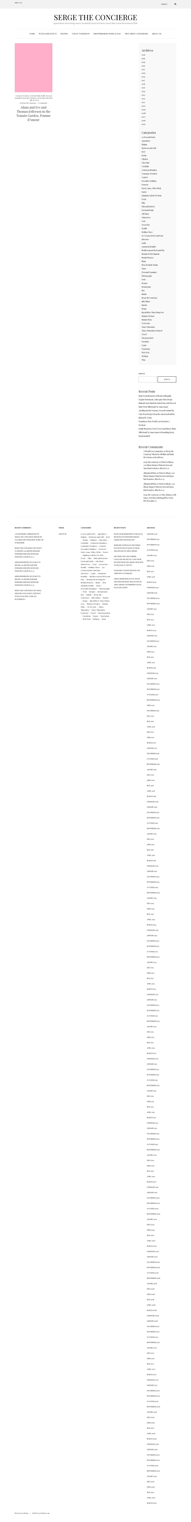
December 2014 (153, 877)
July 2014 (150, 903)
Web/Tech (49, 98)
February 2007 (153, 1380)
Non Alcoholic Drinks (150, 265)
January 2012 (152, 1064)
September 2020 (153, 700)
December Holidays (149, 181)
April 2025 (151, 577)
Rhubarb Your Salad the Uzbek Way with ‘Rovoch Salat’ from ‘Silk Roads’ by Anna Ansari (127, 548)
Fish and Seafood (148, 206)
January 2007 (152, 1385)
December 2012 (153, 1005)
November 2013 (153, 946)
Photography (147, 276)
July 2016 (150, 775)
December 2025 (153, 539)
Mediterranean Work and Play (153, 250)
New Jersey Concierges (136, 33)
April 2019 (151, 727)
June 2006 (151, 1423)
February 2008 (153, 1316)
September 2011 (153, 1085)
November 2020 (153, 689)
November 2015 (153, 818)
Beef (143, 152)
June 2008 (151, 1294)
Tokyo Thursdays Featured (152, 331)
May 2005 (150, 1492)
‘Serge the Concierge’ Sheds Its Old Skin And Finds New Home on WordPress (158, 454)
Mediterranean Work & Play (107, 33)
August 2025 (152, 555)
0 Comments (42, 103)
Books (144, 155)
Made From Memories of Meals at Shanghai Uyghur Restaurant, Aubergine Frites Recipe (128, 537)
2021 (143, 69)
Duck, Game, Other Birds (151, 188)
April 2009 (151, 1241)
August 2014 (152, 898)
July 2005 (150, 1482)
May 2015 (150, 850)
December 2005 (153, 1455)
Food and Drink (35, 96)
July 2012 (150, 1032)
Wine (143, 360)
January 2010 (152, 1192)
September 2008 (153, 1278)
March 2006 (152, 1439)
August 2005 (152, 1476)
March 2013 (151, 989)
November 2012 (153, 1010)
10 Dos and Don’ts (48, 33)
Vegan (144, 345)
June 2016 (150, 780)
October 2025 (152, 550)
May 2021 (150, 657)
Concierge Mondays (149, 170)
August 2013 (151, 962)
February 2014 (152, 930)
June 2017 (150, 737)
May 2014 (150, 914)
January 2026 (152, 534)
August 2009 (152, 1219)
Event (144, 199)
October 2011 (152, 1080)
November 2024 (153, 603)
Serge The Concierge (95, 17)
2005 (143, 124)
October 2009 (152, 1208)
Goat (143, 221)
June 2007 (151, 1358)
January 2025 (152, 593)
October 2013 (152, 951)
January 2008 (152, 1321)
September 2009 (153, 1214)
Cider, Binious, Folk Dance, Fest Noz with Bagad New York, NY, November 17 (159, 498)
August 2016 (152, 769)
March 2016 (151, 796)
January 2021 (152, 678)
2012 (143, 98)
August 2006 (152, 1412)
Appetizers (146, 141)
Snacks (144, 305)
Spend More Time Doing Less (153, 312)
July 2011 (150, 1096)
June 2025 (150, 566)
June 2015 (150, 844)
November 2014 (153, 882)
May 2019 (150, 721)
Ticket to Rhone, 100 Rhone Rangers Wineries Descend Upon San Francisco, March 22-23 (158, 465)
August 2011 (151, 1091)
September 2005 (153, 1471)
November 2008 (153, 1267)
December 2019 (153, 711)
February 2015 (152, 866)
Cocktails (145, 166)
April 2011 (151, 1112)
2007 (143, 117)
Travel (144, 334)
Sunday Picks (147, 320)
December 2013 (153, 941)
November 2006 (153, 1396)
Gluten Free (146, 217)
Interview (145, 239)
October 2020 (152, 694)
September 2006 (153, 1407)
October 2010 (152, 1144)
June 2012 (150, 1037)
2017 (143, 80)
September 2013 (153, 957)
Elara (16, 1513)
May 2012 (150, 1042)
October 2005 (152, 1465)
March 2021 (151, 668)
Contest (145, 177)
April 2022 (151, 625)
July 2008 (150, 1289)
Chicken (145, 159)
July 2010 (150, 1160)
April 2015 (151, 855)
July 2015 (150, 839)
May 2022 (150, 620)
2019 (143, 77)
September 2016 (153, 764)
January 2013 (152, 1000)
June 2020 (151, 705)
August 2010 (152, 1155)
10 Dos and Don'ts (148, 137)
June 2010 (150, 1166)
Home (32, 33)
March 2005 (151, 1503)
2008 (144, 113)
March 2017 (151, 743)
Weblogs (145, 356)
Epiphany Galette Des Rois (151, 195)
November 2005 (153, 1460)
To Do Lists (41, 98)
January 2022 (152, 636)
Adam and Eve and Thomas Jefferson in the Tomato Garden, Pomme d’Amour (33, 113)
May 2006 (150, 1428)
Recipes (64, 33)
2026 (143, 55)
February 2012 (152, 1059)
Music (144, 261)
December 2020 (153, 684)
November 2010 (153, 1139)
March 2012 (151, 1053)
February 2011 (152, 1123)
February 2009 (153, 1251)
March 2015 (151, 860)
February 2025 (152, 587)
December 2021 (153, 641)
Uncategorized (147, 338)
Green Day (146, 225)
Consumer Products (22, 96)
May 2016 (150, 785)
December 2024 (153, 598)
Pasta (144, 268)
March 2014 (151, 925)
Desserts (145, 184)
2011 (143, 102)
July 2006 (150, 1417)
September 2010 (153, 1150)
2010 (143, 106)
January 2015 (152, 871)
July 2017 (150, 732)
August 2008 (152, 1283)
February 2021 (152, 673)
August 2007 (152, 1348)
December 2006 (153, 1390)
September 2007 (153, 1342)
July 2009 (150, 1225)
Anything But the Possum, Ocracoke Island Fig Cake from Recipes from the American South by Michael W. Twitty (157, 414)
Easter (144, 192)
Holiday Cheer (147, 232)
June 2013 (150, 973)
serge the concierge (150, 462)
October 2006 (152, 1401)
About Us (18, 3)
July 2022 (150, 614)
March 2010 (151, 1182)
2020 (143, 73)
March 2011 (151, 1117)
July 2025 (150, 561)
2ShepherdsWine (149, 473)
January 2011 (152, 1128)
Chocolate (145, 163)
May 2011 (150, 1107)
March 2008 (152, 1310)
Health (43, 96)
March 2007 (151, 1374)
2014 (143, 91)
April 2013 (151, 984)
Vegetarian (146, 349)
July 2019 (150, 716)
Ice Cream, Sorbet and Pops (152, 236)
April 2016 (151, 791)
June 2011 (150, 1101)
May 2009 (150, 1235)
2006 (144, 120)
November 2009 (153, 1203)
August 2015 (151, 834)
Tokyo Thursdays (81, 33)
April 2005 (151, 1498)
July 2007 (150, 1353)
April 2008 (151, 1305)
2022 (143, 66)
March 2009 (152, 1246)
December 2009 (153, 1198)
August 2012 (151, 1026)
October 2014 (152, 887)
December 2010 (153, 1133)
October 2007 (152, 1337)
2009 (144, 109)
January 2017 (152, 748)
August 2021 (151, 646)
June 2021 (150, 652)
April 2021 (151, 662)
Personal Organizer (149, 272)
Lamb (144, 243)
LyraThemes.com (44, 1513)
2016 (143, 84)
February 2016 (152, 802)
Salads (144, 294)
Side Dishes (146, 301)
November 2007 (153, 1332)
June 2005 (151, 1487)
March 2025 (151, 582)
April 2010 (151, 1176)
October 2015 (152, 823)
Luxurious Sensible (149, 247)
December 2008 (153, 1262)
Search (142, 374)
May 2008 (150, 1299)
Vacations (145, 341)
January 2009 (152, 1257)
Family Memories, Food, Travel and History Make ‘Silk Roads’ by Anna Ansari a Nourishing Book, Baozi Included (157, 432)
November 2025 (153, 545)
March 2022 (151, 630)
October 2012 (152, 1016)
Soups (144, 309)
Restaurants (146, 287)
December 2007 (153, 1326)
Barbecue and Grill (149, 148)
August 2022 (152, 609)
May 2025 (150, 571)
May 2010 (150, 1171)
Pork (144, 279)
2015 (143, 88)
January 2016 (152, 807)
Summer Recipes (148, 316)
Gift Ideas (145, 214)
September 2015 (153, 828)
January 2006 (152, 1449)
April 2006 (151, 1433)
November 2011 (153, 1075)
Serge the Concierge (29, 98)
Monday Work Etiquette (151, 254)
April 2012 (151, 1048)
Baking (144, 144)
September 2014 (153, 893)
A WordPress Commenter (153, 451)
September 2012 (153, 1021)
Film (143, 203)
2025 (143, 58)
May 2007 (150, 1364)
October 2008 (152, 1273)
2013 (143, 95)
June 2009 (151, 1230)
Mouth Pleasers (147, 258)
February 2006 (153, 1444)
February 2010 (152, 1187)
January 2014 (152, 935)
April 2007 (151, 1369)
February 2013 (152, 994)
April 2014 (151, 919)
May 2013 (150, 978)
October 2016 (152, 759)
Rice (143, 290)
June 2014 (150, 909)
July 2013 (150, 968)
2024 (143, 62)
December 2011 (153, 1069)
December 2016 (153, 753)
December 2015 (153, 812)
